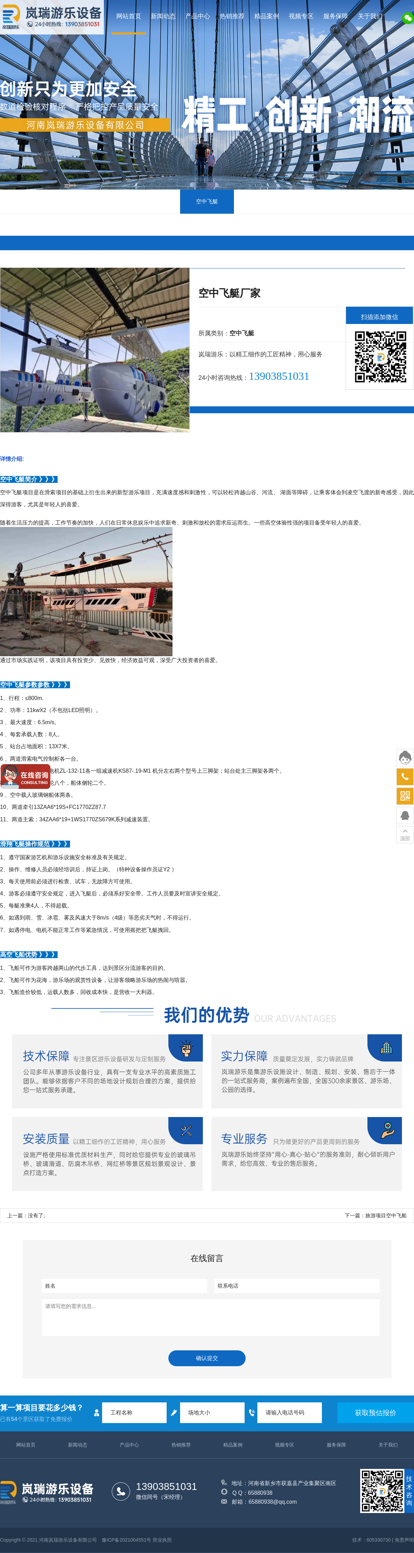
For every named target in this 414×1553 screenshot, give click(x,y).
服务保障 (335, 16)
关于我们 (370, 16)
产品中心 (197, 16)
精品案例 (266, 16)
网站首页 (128, 16)
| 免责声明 (403, 1540)
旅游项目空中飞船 (386, 1215)
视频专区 (301, 16)
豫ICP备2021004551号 (126, 1540)
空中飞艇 (207, 201)
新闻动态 (163, 16)
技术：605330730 (371, 1540)
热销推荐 (232, 16)
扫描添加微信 (379, 317)
